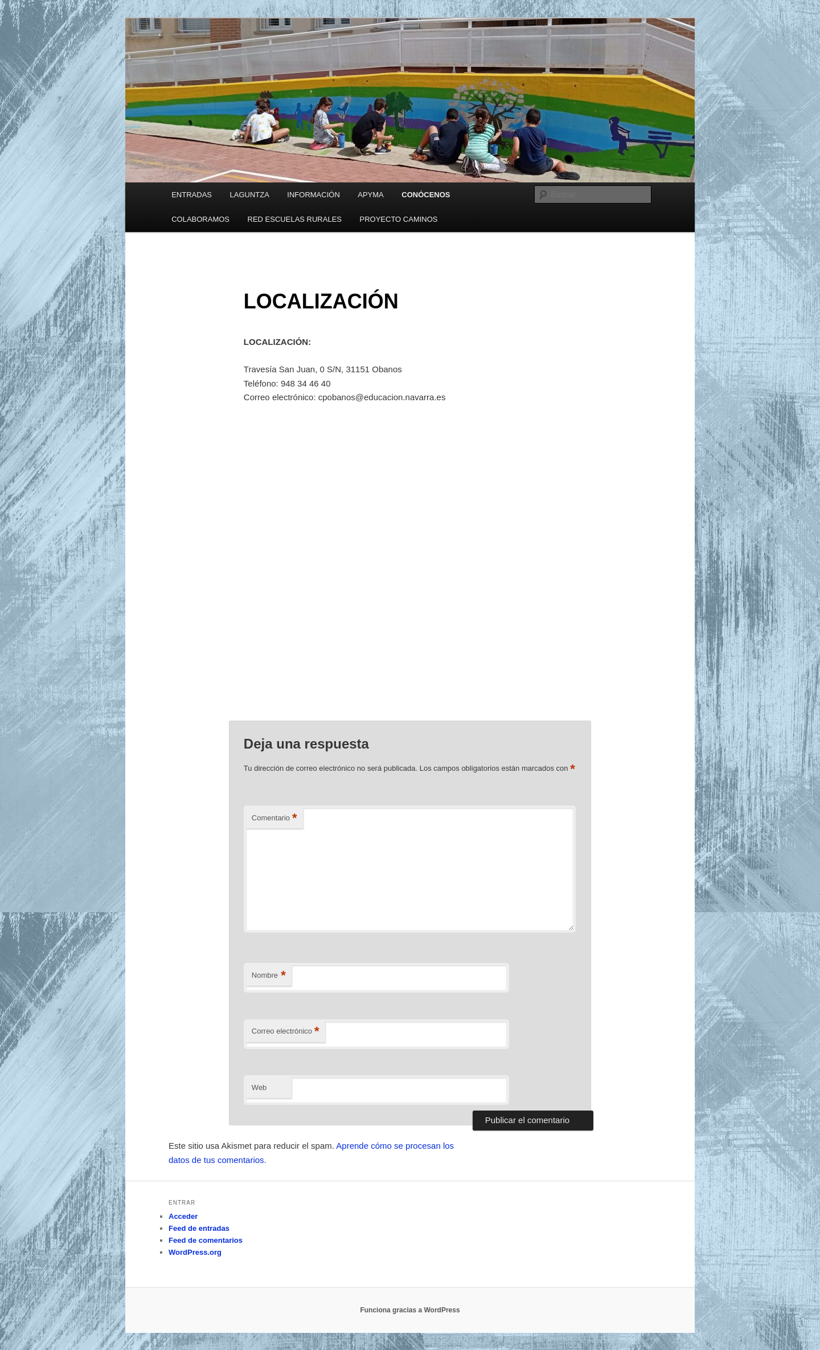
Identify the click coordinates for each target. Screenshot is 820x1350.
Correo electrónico (285, 1031)
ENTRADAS (191, 194)
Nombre (269, 975)
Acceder (183, 1216)
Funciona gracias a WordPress (410, 1310)
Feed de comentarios (206, 1240)
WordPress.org (195, 1252)
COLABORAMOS (200, 219)
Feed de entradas (199, 1228)
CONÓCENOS (425, 194)
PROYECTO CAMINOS (399, 219)
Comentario (274, 818)
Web (259, 1087)
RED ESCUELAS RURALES (295, 219)
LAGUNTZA (249, 194)
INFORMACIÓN (313, 194)
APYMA (371, 194)
